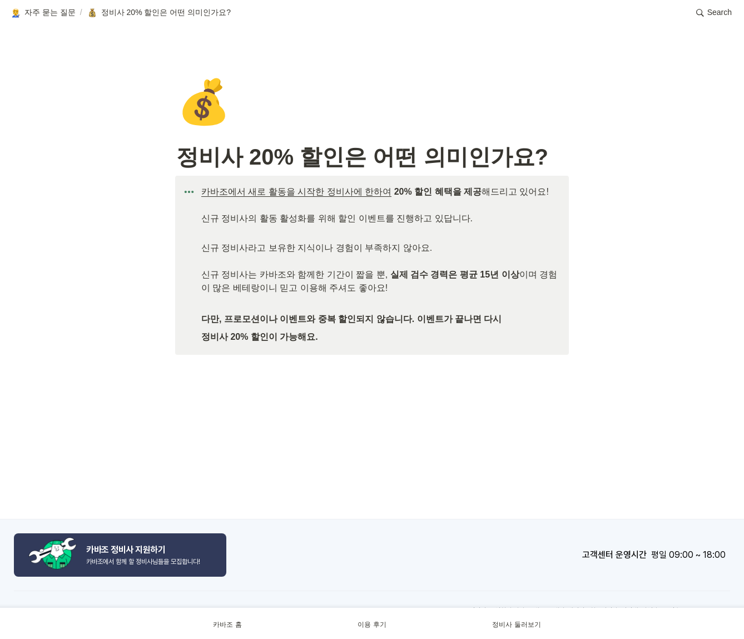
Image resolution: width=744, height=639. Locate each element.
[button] (43, 12)
